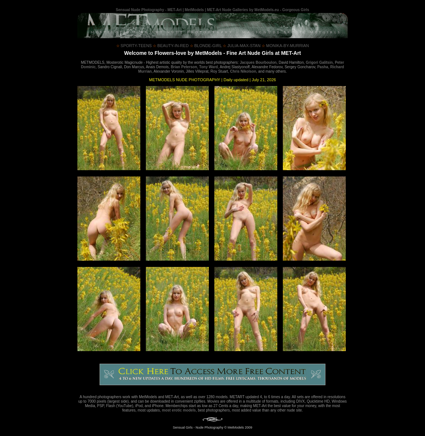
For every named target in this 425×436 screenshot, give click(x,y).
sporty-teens (134, 45)
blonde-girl (206, 45)
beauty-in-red (171, 45)
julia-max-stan (242, 45)
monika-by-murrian (285, 45)
